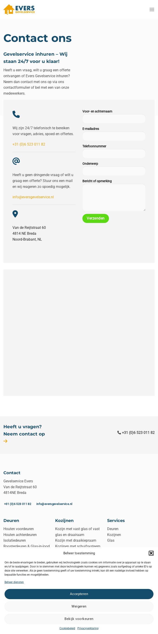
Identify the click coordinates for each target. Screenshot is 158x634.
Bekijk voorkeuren (79, 619)
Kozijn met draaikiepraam (75, 540)
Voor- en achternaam (114, 117)
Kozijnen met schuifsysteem (77, 546)
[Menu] (152, 9)
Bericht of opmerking (114, 196)
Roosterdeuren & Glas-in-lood (26, 546)
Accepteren (79, 594)
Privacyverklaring (88, 628)
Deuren (112, 529)
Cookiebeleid (67, 628)
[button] (151, 553)
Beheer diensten (14, 582)
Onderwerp (114, 169)
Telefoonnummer (114, 152)
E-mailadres (114, 134)
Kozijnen (114, 535)
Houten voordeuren (18, 529)
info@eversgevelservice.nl (33, 197)
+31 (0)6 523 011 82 (28, 144)
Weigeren (79, 606)
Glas (110, 540)
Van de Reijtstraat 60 (29, 227)
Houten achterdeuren (20, 535)
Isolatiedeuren (14, 540)
